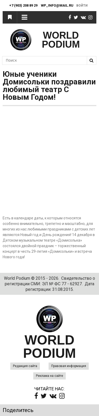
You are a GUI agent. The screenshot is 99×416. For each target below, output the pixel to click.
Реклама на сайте (49, 376)
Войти (82, 5)
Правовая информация (68, 366)
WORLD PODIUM (61, 40)
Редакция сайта (25, 366)
